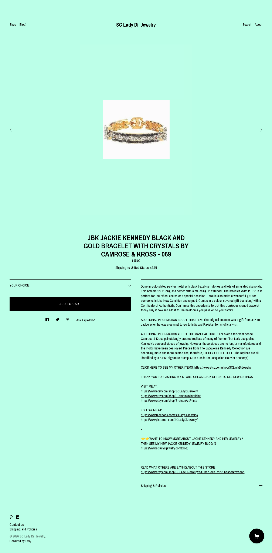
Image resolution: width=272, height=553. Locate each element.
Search (246, 24)
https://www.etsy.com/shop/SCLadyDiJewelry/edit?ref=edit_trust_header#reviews (193, 472)
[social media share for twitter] (57, 318)
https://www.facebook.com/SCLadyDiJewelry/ (169, 415)
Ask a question (85, 320)
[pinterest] (11, 517)
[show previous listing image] (20, 129)
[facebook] (17, 517)
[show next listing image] (251, 129)
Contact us (17, 524)
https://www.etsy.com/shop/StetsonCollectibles (171, 395)
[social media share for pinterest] (67, 318)
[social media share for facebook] (47, 318)
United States (140, 267)
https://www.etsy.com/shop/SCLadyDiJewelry (222, 367)
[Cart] (256, 536)
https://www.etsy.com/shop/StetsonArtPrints (169, 400)
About (258, 24)
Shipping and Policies (23, 529)
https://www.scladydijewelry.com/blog (164, 448)
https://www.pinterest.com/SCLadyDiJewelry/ (169, 419)
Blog (23, 24)
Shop (13, 24)
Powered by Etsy (20, 541)
